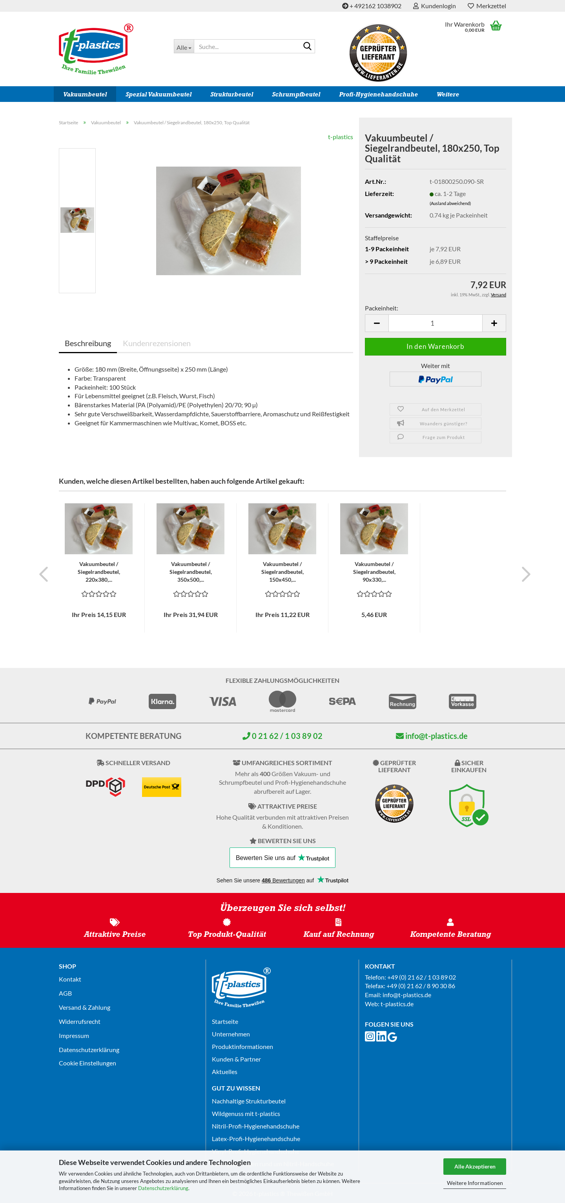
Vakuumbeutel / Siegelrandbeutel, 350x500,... (191, 572)
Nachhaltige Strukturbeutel (249, 1101)
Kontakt (70, 979)
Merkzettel (487, 5)
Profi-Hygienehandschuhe (378, 94)
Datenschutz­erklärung (89, 1049)
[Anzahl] (435, 323)
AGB (65, 993)
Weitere (448, 94)
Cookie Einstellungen (87, 1063)
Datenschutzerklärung (163, 1188)
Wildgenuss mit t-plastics (246, 1113)
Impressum (74, 1035)
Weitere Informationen (475, 1182)
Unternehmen (231, 1034)
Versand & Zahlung (84, 1007)
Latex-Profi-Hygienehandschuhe (256, 1138)
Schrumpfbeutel (296, 94)
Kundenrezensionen (157, 343)
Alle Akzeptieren (475, 1166)
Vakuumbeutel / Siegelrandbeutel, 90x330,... (374, 572)
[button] (376, 323)
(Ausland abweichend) (450, 203)
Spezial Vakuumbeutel (158, 94)
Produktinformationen (242, 1046)
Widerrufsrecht (79, 1021)
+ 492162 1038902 (371, 5)
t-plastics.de (397, 1003)
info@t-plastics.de (432, 735)
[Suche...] (184, 46)
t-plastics (340, 136)
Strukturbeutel (231, 94)
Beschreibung (88, 343)
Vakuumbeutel (85, 94)
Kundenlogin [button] (434, 5)
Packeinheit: (381, 308)
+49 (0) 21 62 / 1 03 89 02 (421, 977)
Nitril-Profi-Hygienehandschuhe (255, 1126)
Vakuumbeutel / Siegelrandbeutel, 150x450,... (282, 572)
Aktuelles (224, 1071)
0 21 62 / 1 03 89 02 (282, 735)
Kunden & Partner (236, 1059)
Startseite (225, 1021)
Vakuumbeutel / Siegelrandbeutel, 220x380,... (99, 572)
